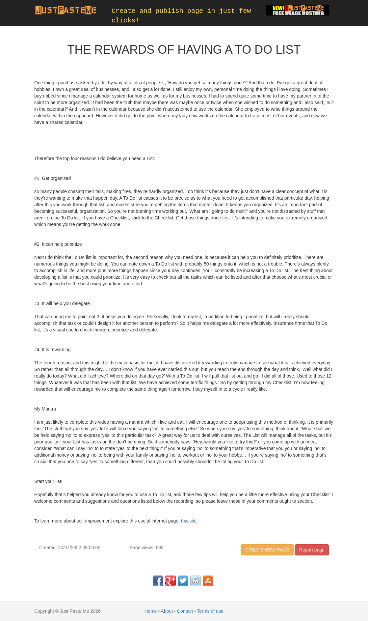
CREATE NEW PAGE (267, 549)
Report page (312, 549)
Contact (185, 611)
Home (151, 611)
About (167, 611)
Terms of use (210, 611)
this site (189, 520)
